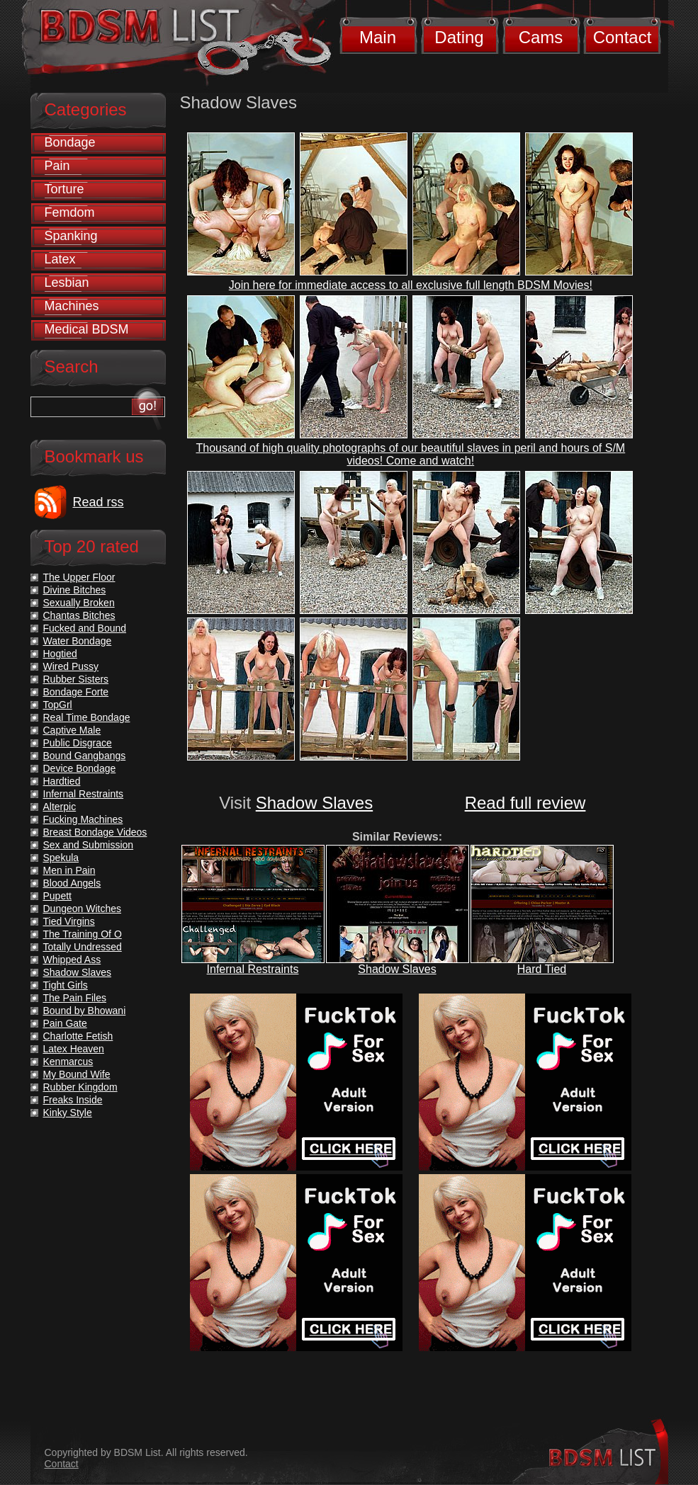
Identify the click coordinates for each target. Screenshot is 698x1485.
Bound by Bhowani (84, 1010)
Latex (60, 259)
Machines (72, 306)
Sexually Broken (79, 602)
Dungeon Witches (82, 908)
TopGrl (57, 704)
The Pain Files (74, 997)
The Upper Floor (79, 577)
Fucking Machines (83, 819)
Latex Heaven (73, 1048)
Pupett (57, 895)
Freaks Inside (73, 1099)
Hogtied (60, 653)
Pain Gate (65, 1023)
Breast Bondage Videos (95, 832)
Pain (57, 166)
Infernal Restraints (253, 969)
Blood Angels (72, 883)
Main (377, 37)
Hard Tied (541, 969)
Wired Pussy (71, 666)
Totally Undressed (82, 946)
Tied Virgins (69, 921)
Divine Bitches (74, 590)
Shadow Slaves (314, 802)
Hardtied (62, 781)
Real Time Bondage (86, 717)
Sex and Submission (88, 844)
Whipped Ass (72, 959)
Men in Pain (69, 870)
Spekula (61, 857)
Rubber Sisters (76, 679)
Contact (622, 37)
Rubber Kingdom (80, 1087)
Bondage (70, 142)
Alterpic (60, 806)
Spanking (71, 236)
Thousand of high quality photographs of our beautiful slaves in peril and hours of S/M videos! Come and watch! (410, 454)
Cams (541, 37)
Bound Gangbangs (84, 755)
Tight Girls (65, 985)
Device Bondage (79, 768)
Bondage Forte (76, 692)
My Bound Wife (77, 1074)
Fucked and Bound (85, 628)
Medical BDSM (87, 329)
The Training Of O (82, 934)
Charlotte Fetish (78, 1036)
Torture (64, 189)
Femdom (70, 212)
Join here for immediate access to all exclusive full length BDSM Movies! (410, 285)
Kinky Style (67, 1112)
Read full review (525, 802)
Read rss (98, 502)
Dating (458, 37)
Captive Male (72, 730)
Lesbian (67, 282)
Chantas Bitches (79, 615)
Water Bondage (77, 641)
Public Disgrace (77, 743)
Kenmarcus (68, 1061)
